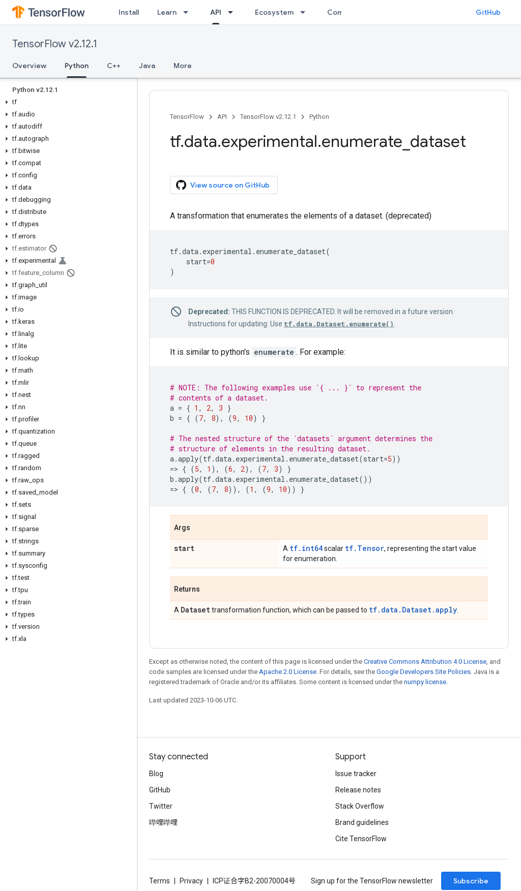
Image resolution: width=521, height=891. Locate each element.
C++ (114, 65)
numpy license (425, 682)
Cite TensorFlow (361, 839)
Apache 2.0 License (287, 671)
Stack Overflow (359, 806)
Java (147, 65)
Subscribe (470, 880)
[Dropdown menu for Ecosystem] (306, 12)
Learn (167, 12)
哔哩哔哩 (163, 822)
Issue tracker (356, 774)
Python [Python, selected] (77, 65)
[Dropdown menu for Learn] (189, 12)
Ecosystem (274, 12)
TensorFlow (187, 116)
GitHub (488, 12)
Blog (156, 774)
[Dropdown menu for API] (233, 12)
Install (129, 12)
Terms (159, 881)
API (222, 116)
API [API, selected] (215, 12)
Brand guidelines (362, 822)
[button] (66, 102)
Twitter (160, 806)
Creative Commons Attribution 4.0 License (425, 661)
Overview (29, 65)
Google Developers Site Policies (424, 671)
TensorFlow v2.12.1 (54, 44)
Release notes (358, 790)
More (182, 65)
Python (319, 116)
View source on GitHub (223, 185)
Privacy (191, 881)
